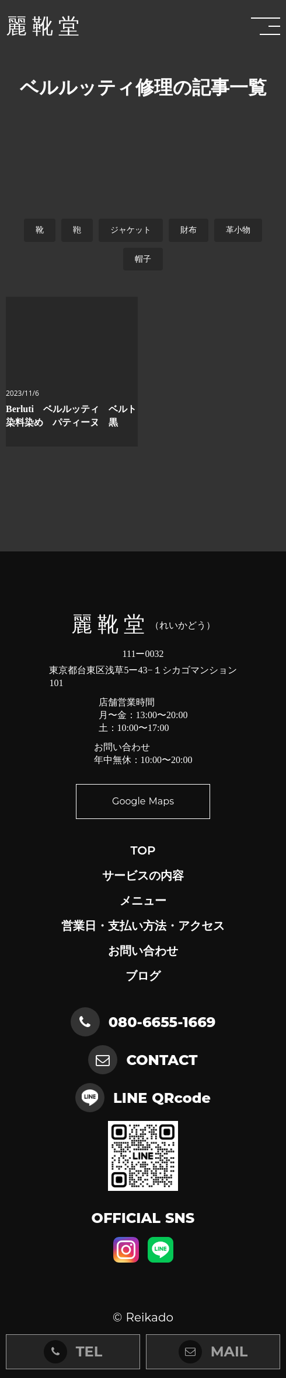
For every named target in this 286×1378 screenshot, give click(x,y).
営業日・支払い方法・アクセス (143, 926)
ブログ (143, 976)
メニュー (143, 901)
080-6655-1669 (162, 1022)
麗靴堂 (45, 26)
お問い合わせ (143, 951)
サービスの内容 (143, 876)
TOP (142, 850)
